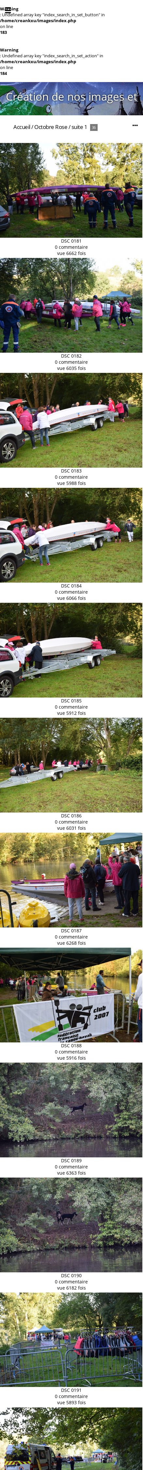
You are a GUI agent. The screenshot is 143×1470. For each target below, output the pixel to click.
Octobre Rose (50, 127)
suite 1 (79, 127)
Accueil (21, 127)
